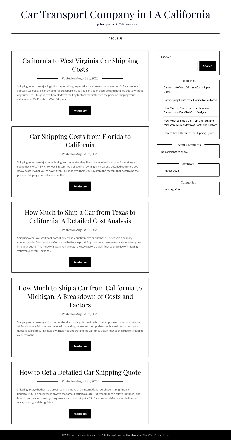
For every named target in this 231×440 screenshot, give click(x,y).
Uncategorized (172, 189)
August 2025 (171, 170)
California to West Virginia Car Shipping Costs (80, 64)
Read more (80, 110)
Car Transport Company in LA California (115, 14)
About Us (115, 38)
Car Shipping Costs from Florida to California (80, 140)
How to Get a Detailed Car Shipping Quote (80, 372)
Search (166, 56)
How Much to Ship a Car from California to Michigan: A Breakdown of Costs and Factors (80, 296)
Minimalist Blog (139, 434)
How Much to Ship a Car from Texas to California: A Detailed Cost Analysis (80, 216)
